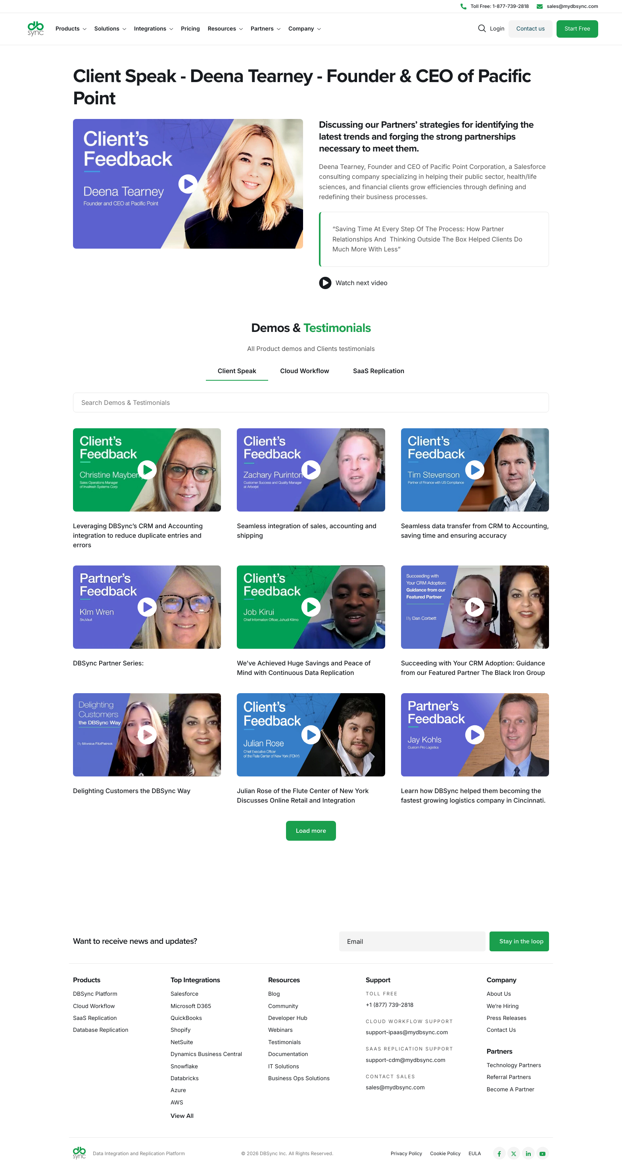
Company (304, 29)
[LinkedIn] (528, 1153)
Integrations (153, 29)
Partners (265, 29)
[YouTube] (542, 1153)
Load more (311, 831)
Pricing (190, 29)
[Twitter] (513, 1153)
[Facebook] (499, 1153)
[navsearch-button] (482, 29)
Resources (225, 29)
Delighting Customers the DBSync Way (131, 791)
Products (71, 29)
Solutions (110, 29)
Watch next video (353, 282)
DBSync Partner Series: (108, 663)
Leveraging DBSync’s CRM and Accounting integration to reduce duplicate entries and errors (138, 535)
